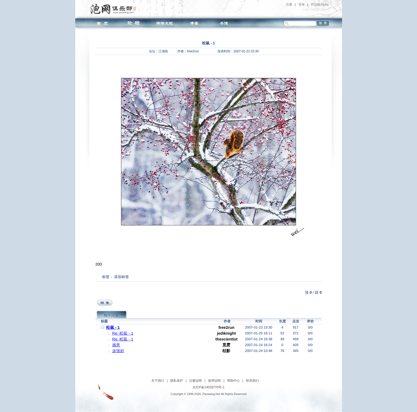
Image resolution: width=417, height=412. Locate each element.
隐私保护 (176, 380)
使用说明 (214, 380)
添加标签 (121, 277)
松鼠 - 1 (113, 327)
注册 (289, 4)
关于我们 (157, 380)
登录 (301, 4)
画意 (116, 345)
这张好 (118, 350)
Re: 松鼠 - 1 (122, 333)
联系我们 (252, 380)
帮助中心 (233, 380)
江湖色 (163, 51)
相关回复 (111, 315)
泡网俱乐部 (114, 9)
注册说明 (195, 380)
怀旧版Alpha (320, 4)
